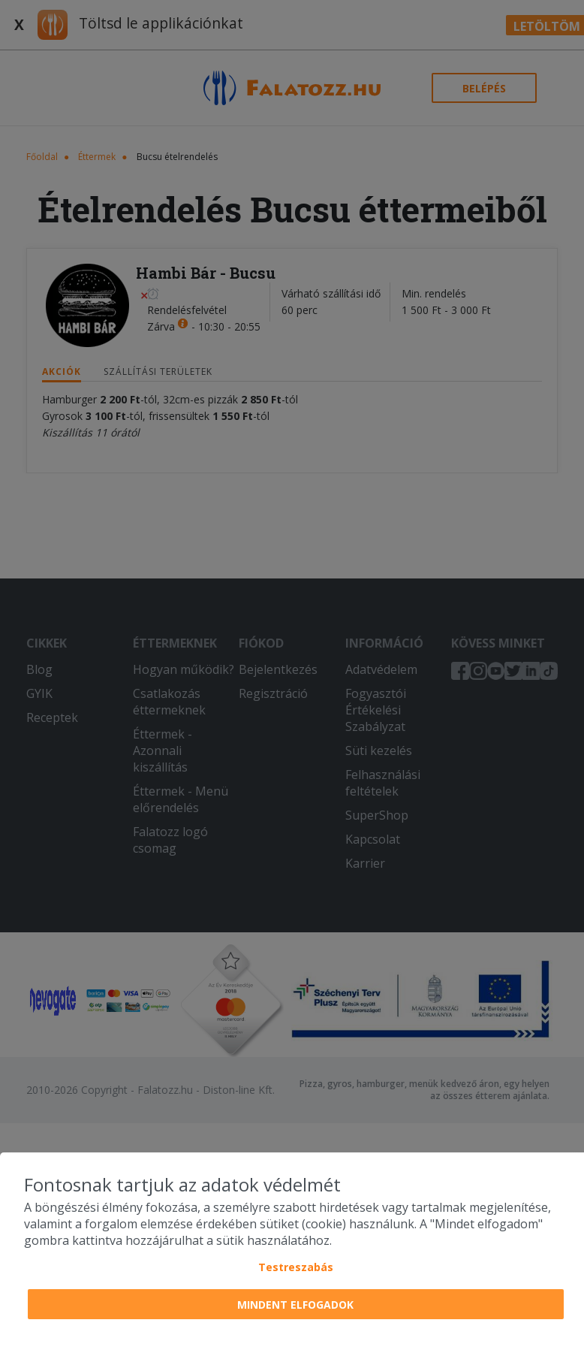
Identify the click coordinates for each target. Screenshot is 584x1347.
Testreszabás (295, 1267)
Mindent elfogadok (295, 1304)
